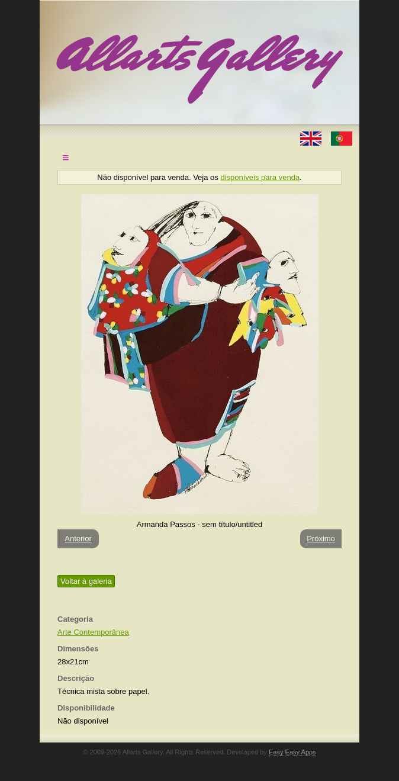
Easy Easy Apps (292, 752)
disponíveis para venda (260, 177)
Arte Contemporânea (93, 632)
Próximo (321, 538)
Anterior (78, 538)
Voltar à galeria (86, 581)
